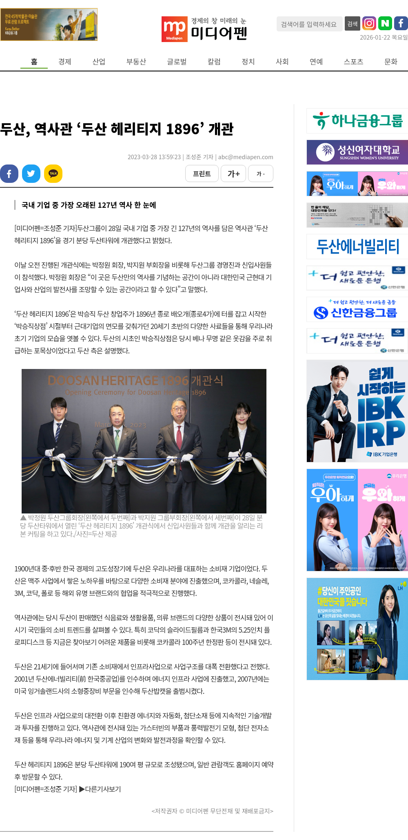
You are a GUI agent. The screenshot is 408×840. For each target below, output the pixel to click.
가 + (233, 173)
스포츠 (354, 61)
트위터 (31, 173)
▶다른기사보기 (99, 789)
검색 (352, 24)
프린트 (202, 173)
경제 (64, 61)
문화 (390, 61)
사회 (282, 61)
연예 (316, 61)
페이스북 (9, 173)
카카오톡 (53, 173)
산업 (98, 61)
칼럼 (214, 61)
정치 (248, 61)
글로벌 (177, 61)
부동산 (136, 61)
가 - (261, 174)
